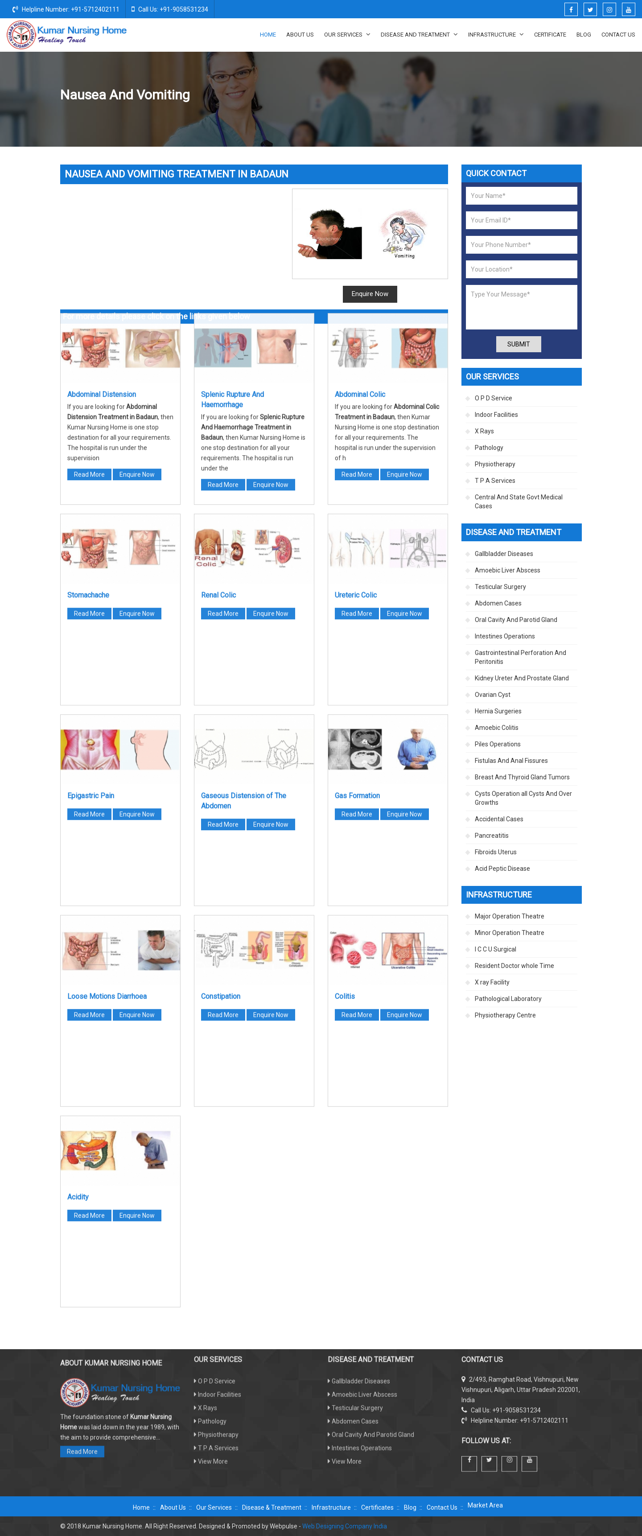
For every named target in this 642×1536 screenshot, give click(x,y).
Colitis (345, 820)
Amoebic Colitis (497, 727)
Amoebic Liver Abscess (507, 570)
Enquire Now (137, 298)
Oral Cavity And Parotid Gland (516, 619)
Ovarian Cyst (492, 694)
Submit (518, 344)
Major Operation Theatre (509, 916)
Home (268, 34)
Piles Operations (498, 744)
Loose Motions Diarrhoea (107, 820)
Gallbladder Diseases (504, 553)
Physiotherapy (495, 464)
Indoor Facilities (496, 414)
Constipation (220, 820)
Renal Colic (218, 419)
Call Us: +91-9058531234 (170, 9)
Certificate (550, 34)
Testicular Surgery (500, 586)
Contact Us (618, 34)
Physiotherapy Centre (505, 1015)
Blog (583, 34)
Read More (89, 298)
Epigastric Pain (90, 620)
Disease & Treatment (271, 1507)
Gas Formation (357, 620)
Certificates (377, 1507)
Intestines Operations (505, 636)
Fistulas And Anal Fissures (511, 760)
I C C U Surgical (495, 949)
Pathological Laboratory (508, 998)
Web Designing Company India (344, 1526)
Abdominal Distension (101, 218)
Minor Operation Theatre (509, 932)
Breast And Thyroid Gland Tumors (522, 777)
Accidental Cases (499, 819)
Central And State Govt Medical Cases (519, 502)
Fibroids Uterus (496, 852)
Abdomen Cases (492, 95)
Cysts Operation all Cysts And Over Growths (523, 798)
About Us (300, 34)
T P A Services (495, 480)
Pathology (489, 447)
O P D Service (493, 398)
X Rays (484, 431)
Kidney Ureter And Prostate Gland (522, 678)
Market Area (485, 1505)
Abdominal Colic (360, 218)
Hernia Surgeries (498, 711)
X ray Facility (492, 982)
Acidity (78, 1021)
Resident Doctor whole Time (514, 965)
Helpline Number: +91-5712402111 (65, 9)
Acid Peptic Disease (502, 868)
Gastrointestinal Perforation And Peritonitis (520, 657)
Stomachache (88, 419)
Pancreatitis (492, 835)
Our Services (347, 34)
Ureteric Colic (356, 419)
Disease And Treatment (419, 34)
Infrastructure (496, 34)
